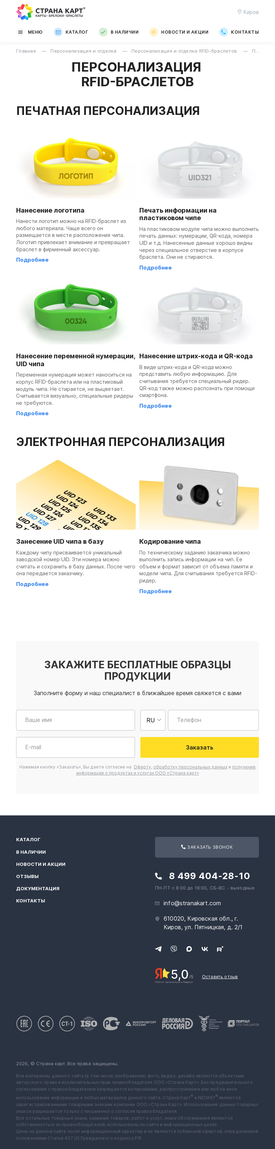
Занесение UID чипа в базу (60, 541)
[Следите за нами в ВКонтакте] (205, 949)
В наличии (119, 32)
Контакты (239, 32)
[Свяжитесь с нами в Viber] (173, 949)
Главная (26, 51)
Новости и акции (178, 32)
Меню (29, 32)
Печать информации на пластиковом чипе (178, 214)
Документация (37, 888)
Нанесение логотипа (50, 210)
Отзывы (27, 876)
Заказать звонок (207, 847)
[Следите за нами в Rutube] (220, 949)
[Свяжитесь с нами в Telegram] (158, 949)
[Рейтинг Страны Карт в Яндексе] (174, 975)
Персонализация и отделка (84, 51)
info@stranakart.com (192, 903)
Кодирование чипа (170, 541)
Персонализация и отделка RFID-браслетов (184, 51)
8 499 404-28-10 (209, 876)
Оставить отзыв (220, 976)
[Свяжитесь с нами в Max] (189, 949)
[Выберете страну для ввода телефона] (153, 720)
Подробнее (32, 259)
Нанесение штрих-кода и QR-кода (196, 356)
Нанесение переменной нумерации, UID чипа (75, 360)
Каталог (71, 32)
